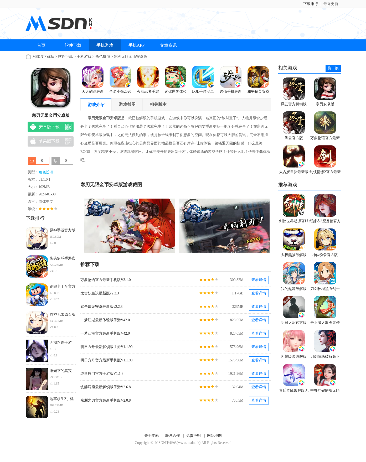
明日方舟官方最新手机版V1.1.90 (106, 360)
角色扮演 (102, 57)
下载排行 (310, 4)
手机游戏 (104, 45)
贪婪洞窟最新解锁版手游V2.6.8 (105, 387)
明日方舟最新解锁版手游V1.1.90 (106, 347)
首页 (41, 45)
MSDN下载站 (43, 57)
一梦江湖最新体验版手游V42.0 (105, 320)
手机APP (136, 45)
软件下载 (73, 45)
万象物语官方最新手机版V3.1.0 (105, 280)
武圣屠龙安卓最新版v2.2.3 (101, 307)
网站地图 (214, 436)
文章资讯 (168, 45)
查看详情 (258, 280)
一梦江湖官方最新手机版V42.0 (105, 333)
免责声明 (193, 436)
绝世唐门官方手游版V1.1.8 (101, 374)
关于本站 (151, 436)
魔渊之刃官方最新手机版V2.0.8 (105, 400)
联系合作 (172, 436)
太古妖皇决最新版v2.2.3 (99, 293)
